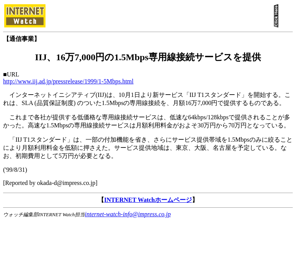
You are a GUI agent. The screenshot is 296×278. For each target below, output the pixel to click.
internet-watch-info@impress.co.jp (128, 214)
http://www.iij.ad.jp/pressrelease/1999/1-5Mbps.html (68, 81)
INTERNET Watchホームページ (148, 200)
